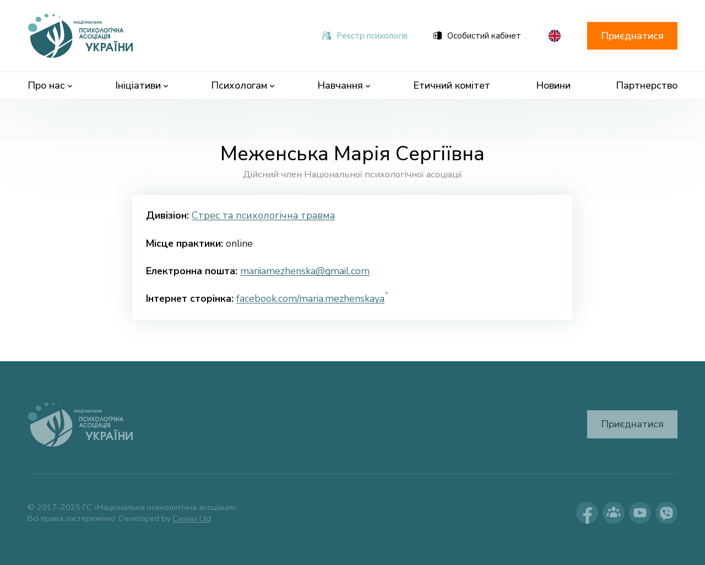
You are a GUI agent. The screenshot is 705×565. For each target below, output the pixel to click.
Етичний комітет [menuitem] (451, 85)
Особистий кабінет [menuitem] (477, 35)
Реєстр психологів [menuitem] (365, 35)
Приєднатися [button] (632, 35)
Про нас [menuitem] (50, 85)
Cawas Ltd (191, 518)
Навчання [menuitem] (343, 85)
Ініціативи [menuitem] (141, 85)
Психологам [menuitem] (242, 85)
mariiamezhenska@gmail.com (305, 271)
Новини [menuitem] (553, 85)
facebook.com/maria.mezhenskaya (310, 298)
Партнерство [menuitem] (646, 85)
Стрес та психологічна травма (263, 215)
